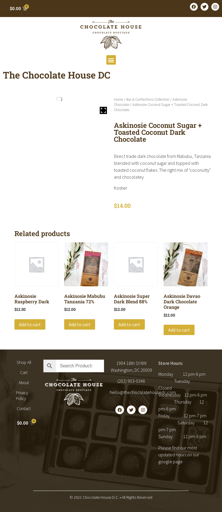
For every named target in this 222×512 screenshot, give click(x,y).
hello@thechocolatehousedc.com (143, 392)
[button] (111, 60)
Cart (24, 372)
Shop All (24, 362)
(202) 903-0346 (131, 381)
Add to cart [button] (30, 324)
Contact (24, 408)
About (23, 382)
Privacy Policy (22, 395)
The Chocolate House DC (56, 75)
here (188, 461)
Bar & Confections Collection (147, 100)
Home (118, 100)
